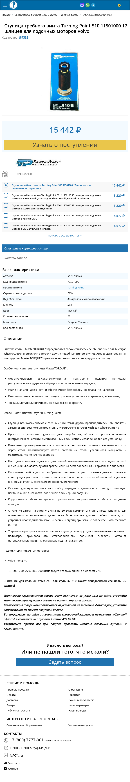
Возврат (11, 705)
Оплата (11, 694)
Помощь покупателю (81, 700)
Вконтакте (14, 763)
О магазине (75, 689)
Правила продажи (17, 689)
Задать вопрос (65, 662)
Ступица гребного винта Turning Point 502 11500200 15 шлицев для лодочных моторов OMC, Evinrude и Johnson (56, 227)
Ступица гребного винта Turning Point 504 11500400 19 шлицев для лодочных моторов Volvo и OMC (56, 217)
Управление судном (80, 725)
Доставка (12, 700)
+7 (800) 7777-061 (27, 739)
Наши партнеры (78, 705)
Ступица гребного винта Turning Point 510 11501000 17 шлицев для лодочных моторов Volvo (51, 186)
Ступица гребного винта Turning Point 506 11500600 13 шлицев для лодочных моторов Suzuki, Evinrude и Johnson (56, 207)
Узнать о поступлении (65, 145)
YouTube (13, 768)
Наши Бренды (77, 710)
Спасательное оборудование (24, 725)
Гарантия (74, 694)
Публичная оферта (18, 710)
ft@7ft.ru (16, 755)
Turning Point (76, 287)
